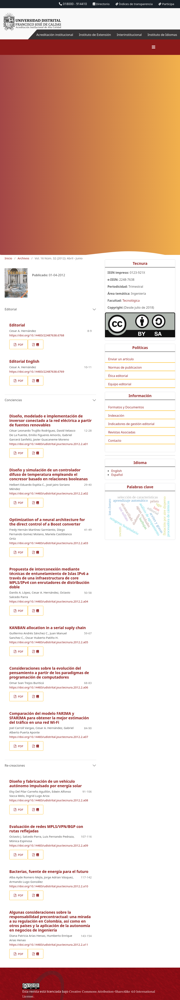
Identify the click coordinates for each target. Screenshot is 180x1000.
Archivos (23, 258)
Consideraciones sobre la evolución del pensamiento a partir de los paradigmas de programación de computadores (49, 673)
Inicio (8, 258)
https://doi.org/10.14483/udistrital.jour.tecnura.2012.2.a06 (48, 687)
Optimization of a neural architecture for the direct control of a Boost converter (47, 522)
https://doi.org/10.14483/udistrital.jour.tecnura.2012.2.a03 (48, 543)
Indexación (116, 422)
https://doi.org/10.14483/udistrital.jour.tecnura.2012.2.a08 (48, 800)
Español (117, 481)
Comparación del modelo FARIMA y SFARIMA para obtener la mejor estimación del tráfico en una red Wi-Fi (49, 718)
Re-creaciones (15, 765)
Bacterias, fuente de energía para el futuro (48, 871)
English (116, 477)
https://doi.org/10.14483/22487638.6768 (36, 335)
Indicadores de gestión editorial (131, 431)
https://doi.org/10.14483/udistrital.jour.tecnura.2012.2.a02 (48, 493)
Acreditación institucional (54, 35)
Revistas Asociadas (121, 439)
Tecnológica (131, 307)
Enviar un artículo (121, 366)
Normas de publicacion (125, 374)
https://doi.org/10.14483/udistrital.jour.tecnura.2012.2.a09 (48, 845)
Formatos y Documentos (126, 414)
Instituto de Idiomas (162, 35)
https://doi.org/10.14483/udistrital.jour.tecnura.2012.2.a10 (48, 886)
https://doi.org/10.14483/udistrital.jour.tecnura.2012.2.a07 (48, 737)
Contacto (114, 447)
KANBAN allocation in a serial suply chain (47, 627)
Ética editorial (118, 382)
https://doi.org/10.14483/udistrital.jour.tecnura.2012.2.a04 (48, 601)
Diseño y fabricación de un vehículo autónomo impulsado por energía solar (45, 783)
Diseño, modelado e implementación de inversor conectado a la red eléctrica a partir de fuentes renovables (50, 420)
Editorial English (24, 361)
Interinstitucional (129, 35)
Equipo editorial (119, 391)
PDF (20, 344)
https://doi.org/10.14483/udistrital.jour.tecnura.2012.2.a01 (48, 444)
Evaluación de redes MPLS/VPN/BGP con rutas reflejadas (46, 829)
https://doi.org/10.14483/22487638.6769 (36, 371)
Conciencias (13, 400)
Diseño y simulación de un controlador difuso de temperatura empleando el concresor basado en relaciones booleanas (48, 474)
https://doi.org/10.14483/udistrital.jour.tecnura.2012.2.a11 (48, 944)
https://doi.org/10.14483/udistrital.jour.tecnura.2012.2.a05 (48, 642)
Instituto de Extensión (95, 35)
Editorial (11, 309)
